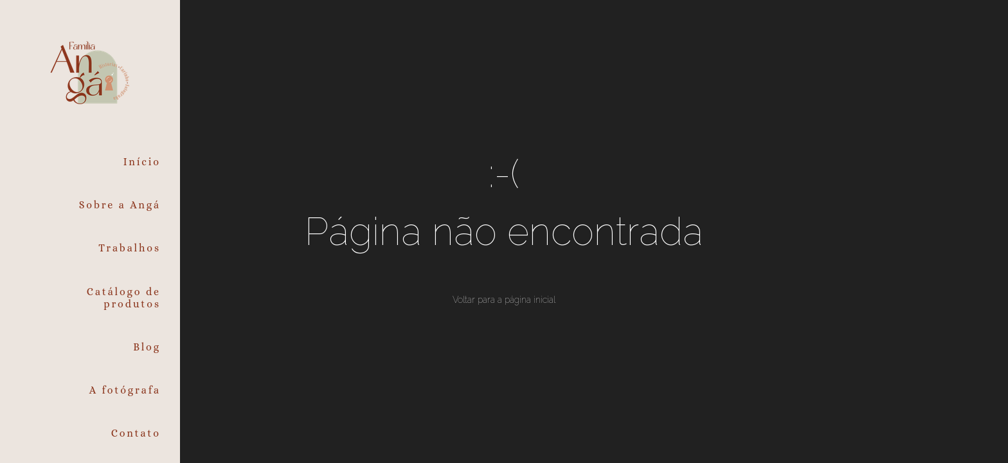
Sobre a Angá (120, 205)
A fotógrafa (125, 390)
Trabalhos (129, 248)
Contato (136, 433)
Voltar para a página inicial (504, 299)
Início (142, 162)
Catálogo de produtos (124, 298)
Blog (147, 347)
